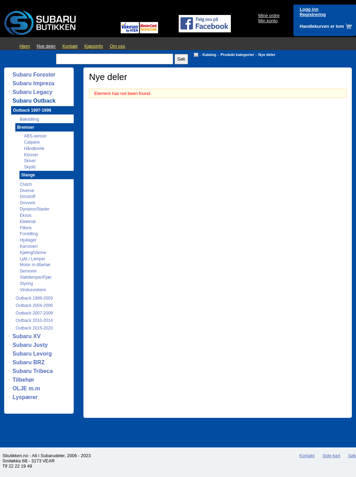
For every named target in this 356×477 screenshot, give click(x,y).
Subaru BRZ (28, 362)
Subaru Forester (34, 75)
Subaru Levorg (32, 354)
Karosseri (29, 246)
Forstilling (29, 233)
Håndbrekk (34, 148)
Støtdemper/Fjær (36, 277)
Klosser (31, 154)
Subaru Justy (30, 345)
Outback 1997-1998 (32, 110)
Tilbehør (23, 380)
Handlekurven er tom (322, 26)
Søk (352, 455)
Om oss (117, 46)
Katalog (209, 55)
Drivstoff (27, 196)
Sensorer (28, 271)
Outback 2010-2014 (34, 320)
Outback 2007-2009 (34, 313)
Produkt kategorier (237, 55)
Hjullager (28, 240)
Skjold (29, 167)
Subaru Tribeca (33, 371)
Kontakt (70, 46)
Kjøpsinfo (93, 46)
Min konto (267, 20)
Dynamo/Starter (34, 209)
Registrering (313, 14)
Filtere (26, 227)
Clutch (26, 184)
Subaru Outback (34, 101)
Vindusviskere (33, 289)
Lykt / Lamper (32, 258)
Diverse (27, 190)
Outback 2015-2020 (34, 328)
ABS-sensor (35, 136)
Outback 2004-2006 (34, 305)
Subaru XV (27, 336)
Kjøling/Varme (33, 252)
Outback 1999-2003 (34, 298)
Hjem (24, 46)
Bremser (25, 127)
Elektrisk (28, 221)
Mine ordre (269, 15)
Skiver (30, 160)
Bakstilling (29, 119)
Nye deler (46, 46)
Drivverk (27, 202)
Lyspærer (25, 397)
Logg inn (309, 9)
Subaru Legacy (32, 92)
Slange (28, 175)
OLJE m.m (26, 388)
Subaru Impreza (33, 83)
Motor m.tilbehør (35, 264)
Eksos (25, 215)
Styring (26, 283)
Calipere (32, 142)
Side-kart (331, 455)
